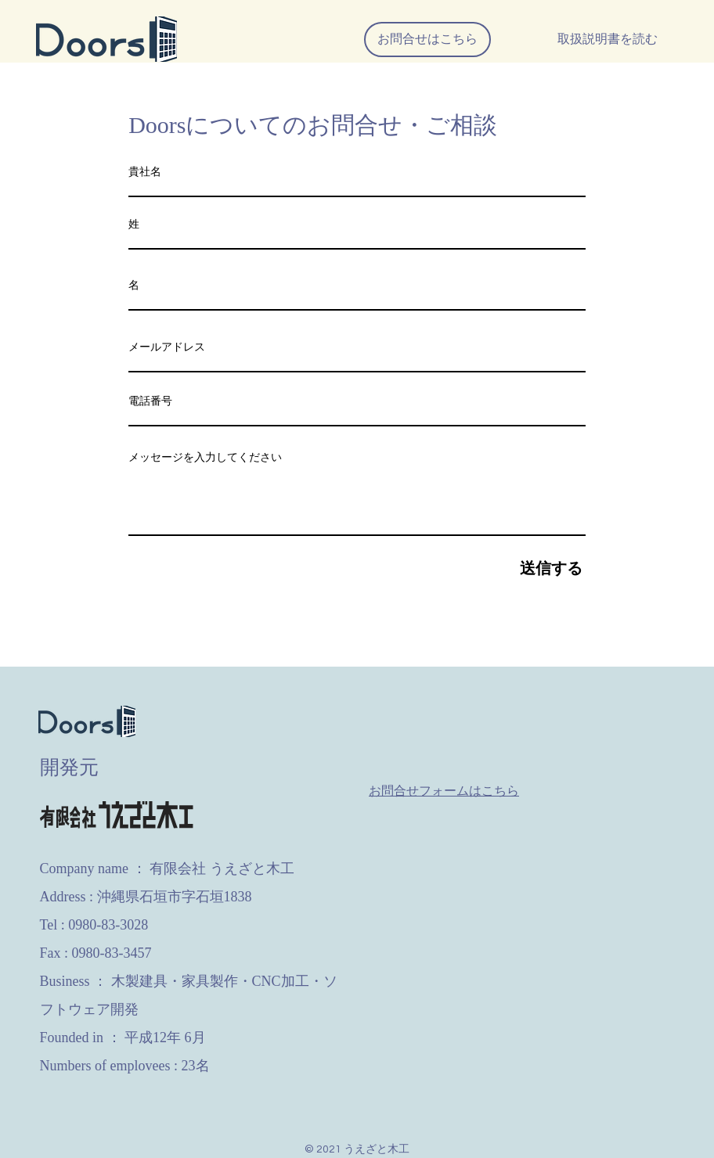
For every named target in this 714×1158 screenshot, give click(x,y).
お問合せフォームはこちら (444, 791)
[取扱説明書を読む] (607, 39)
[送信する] (357, 568)
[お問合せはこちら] (427, 39)
